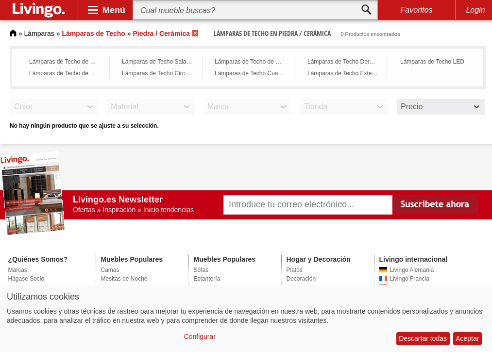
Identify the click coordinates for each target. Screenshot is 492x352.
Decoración (301, 278)
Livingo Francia (409, 278)
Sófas (201, 270)
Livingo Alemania (412, 270)
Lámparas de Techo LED (432, 61)
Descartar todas (423, 338)
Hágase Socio (26, 278)
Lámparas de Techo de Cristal (66, 61)
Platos (295, 270)
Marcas (17, 270)
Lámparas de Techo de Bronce (66, 73)
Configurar (200, 336)
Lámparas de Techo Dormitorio (345, 61)
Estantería (207, 278)
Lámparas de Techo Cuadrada (252, 73)
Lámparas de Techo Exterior (343, 73)
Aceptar (467, 338)
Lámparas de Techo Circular (158, 73)
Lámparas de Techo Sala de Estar (159, 61)
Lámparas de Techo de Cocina (252, 61)
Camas (110, 270)
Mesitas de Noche (124, 278)
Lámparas (39, 33)
